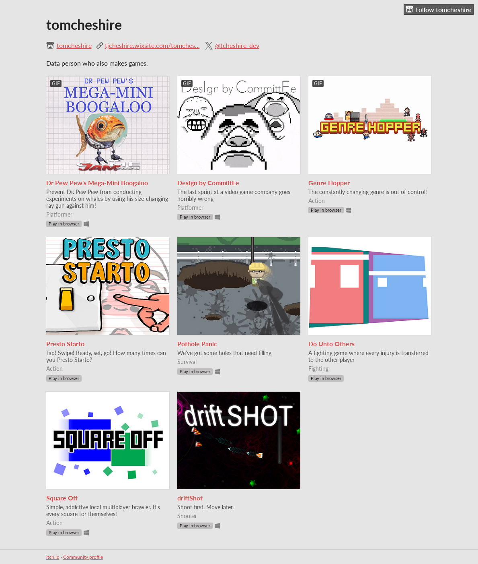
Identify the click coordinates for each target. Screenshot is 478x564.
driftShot (190, 498)
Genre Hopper (329, 182)
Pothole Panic (197, 343)
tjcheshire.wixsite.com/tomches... (152, 45)
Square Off (62, 498)
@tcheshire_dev (237, 45)
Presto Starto (65, 343)
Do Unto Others (331, 343)
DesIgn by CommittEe (208, 182)
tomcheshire (74, 45)
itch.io (52, 557)
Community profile (83, 557)
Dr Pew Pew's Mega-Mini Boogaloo (97, 182)
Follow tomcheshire (439, 9)
